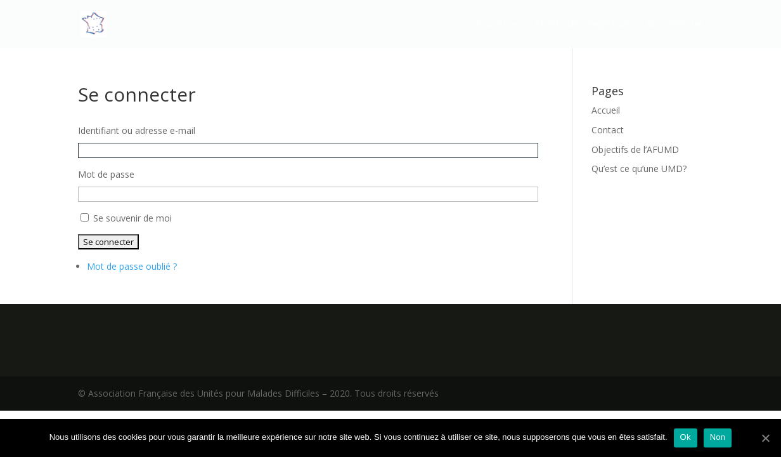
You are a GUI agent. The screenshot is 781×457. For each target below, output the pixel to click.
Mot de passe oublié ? (132, 266)
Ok (685, 437)
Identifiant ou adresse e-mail (136, 130)
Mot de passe (106, 174)
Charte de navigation (582, 25)
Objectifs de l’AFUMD (635, 149)
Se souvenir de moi (132, 218)
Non (718, 437)
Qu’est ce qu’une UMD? (639, 168)
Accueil (490, 25)
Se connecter (674, 25)
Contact (607, 130)
